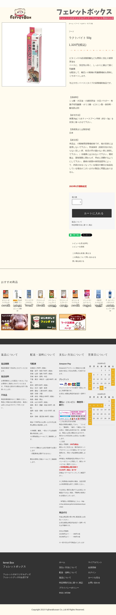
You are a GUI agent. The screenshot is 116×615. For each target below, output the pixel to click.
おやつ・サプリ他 (87, 23)
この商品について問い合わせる (82, 257)
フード (77, 23)
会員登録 (92, 567)
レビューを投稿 (76, 247)
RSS (61, 593)
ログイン (92, 572)
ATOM (67, 593)
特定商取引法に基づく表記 (82, 225)
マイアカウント (95, 562)
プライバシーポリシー (69, 588)
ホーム (71, 23)
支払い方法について (68, 567)
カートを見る (94, 577)
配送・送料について (68, 572)
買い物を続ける (76, 261)
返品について (77, 222)
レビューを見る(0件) (78, 243)
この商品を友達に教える (80, 253)
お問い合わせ (94, 583)
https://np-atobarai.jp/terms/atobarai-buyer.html (72, 504)
